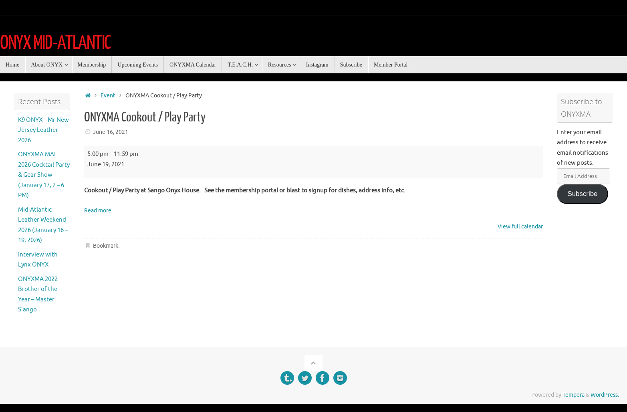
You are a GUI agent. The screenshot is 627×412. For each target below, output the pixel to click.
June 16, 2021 (110, 132)
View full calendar (518, 226)
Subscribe (582, 194)
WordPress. (605, 395)
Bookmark (105, 245)
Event (108, 95)
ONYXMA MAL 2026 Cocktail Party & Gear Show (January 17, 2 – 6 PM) (44, 175)
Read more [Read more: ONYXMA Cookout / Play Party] (98, 210)
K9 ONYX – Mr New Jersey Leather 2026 (43, 130)
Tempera (573, 395)
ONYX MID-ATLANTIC (55, 42)
